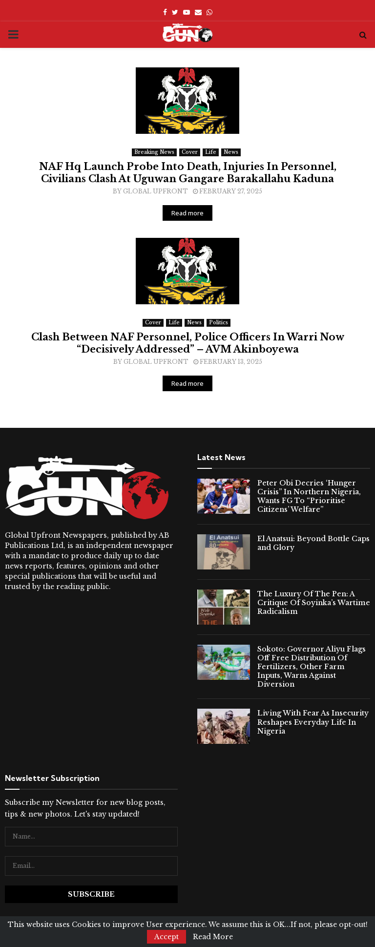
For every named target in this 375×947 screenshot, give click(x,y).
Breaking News (154, 152)
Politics (218, 322)
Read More (213, 936)
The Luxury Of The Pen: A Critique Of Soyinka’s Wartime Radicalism (313, 602)
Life (210, 152)
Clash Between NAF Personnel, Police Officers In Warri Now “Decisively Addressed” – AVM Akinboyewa (187, 343)
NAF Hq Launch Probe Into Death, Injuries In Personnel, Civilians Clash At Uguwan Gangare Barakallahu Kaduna (187, 173)
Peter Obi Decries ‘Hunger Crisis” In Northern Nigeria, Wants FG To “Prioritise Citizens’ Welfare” (309, 496)
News (231, 152)
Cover (190, 152)
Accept (166, 936)
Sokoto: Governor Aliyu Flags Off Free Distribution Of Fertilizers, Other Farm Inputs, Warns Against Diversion (311, 667)
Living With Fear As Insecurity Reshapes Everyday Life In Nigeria (313, 722)
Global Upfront (155, 191)
